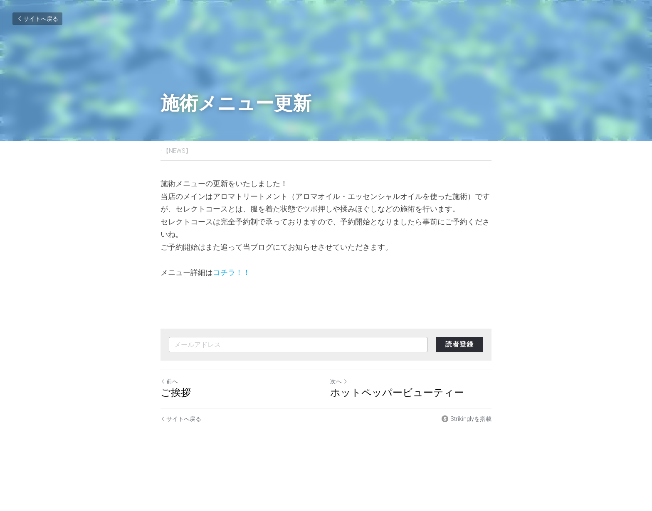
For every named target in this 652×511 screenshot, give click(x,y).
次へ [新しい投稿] (339, 381)
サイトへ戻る (37, 18)
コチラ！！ (231, 272)
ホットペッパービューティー (397, 392)
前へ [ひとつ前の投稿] (169, 381)
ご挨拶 (176, 392)
